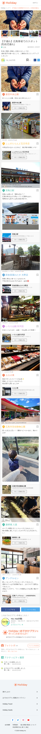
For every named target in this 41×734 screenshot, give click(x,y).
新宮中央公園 (12, 94)
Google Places (12, 140)
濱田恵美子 (5, 322)
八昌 (3, 519)
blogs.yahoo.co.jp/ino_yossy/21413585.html (15, 422)
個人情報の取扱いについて (28, 725)
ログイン (35, 3)
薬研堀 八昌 (11, 524)
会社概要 (7, 725)
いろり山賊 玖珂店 (15, 326)
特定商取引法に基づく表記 (20, 727)
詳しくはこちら (12, 651)
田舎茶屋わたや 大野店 (8, 271)
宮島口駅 (10, 190)
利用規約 (15, 725)
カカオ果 (10, 375)
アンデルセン (12, 578)
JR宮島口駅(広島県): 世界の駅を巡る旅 (11, 184)
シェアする (10, 610)
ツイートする (30, 610)
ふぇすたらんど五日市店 (18, 143)
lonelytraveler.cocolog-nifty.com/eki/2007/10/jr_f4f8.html (18, 186)
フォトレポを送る (33, 645)
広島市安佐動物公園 (15, 426)
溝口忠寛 (4, 140)
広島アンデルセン (6, 574)
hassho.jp (7, 520)
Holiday (9, 3)
